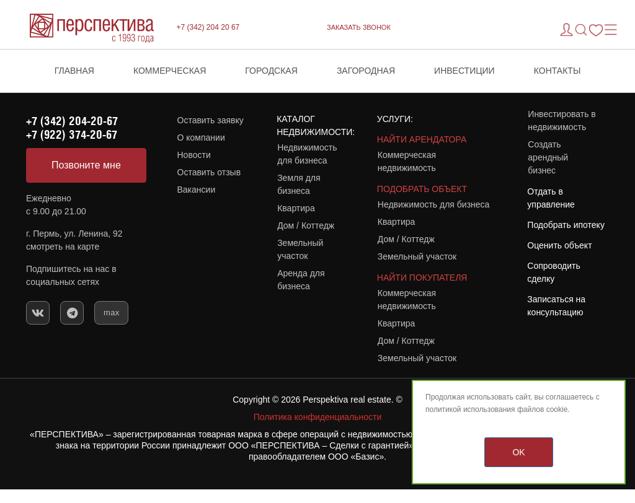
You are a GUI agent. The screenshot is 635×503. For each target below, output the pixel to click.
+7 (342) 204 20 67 (208, 27)
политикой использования (470, 409)
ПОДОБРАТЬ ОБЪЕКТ (422, 189)
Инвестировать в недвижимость (561, 120)
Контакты (557, 71)
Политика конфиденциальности (318, 417)
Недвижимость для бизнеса (307, 153)
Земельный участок (300, 249)
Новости (194, 155)
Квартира (296, 208)
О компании (201, 137)
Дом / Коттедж (305, 225)
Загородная (366, 71)
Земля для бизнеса (298, 184)
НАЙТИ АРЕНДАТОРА (421, 139)
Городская (271, 71)
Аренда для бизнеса (300, 279)
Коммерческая (169, 71)
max (111, 312)
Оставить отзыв (209, 172)
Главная (74, 71)
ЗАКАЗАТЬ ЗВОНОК (359, 27)
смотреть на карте (62, 247)
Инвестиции (464, 71)
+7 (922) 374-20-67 (71, 134)
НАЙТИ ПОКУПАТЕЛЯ (422, 277)
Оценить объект (559, 245)
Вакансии (196, 190)
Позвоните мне (86, 165)
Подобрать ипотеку (566, 225)
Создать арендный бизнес (548, 157)
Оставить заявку (210, 120)
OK (518, 452)
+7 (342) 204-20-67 (72, 121)
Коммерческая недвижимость (407, 161)
